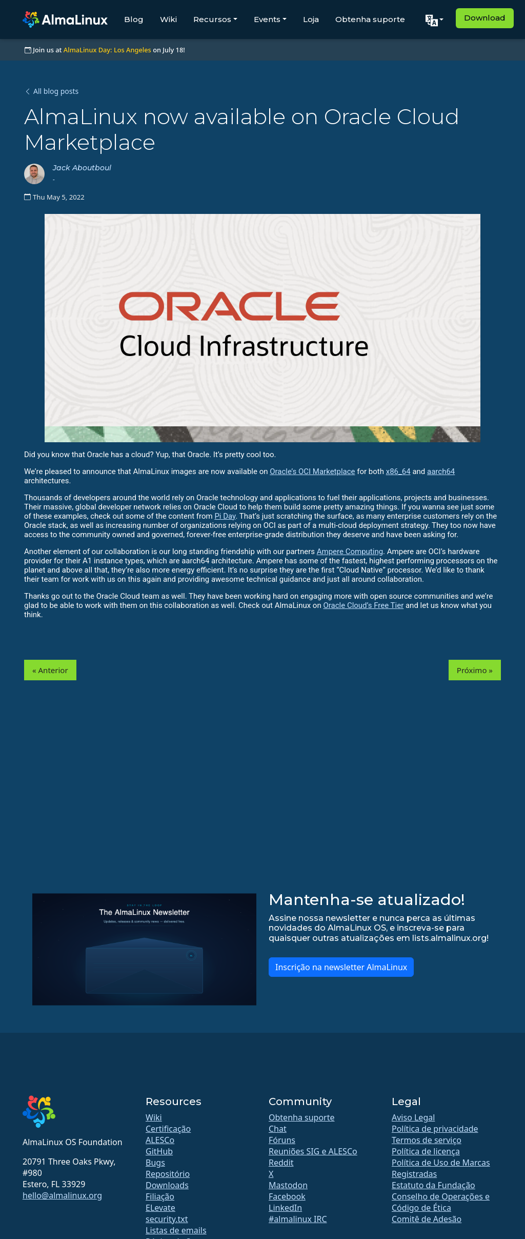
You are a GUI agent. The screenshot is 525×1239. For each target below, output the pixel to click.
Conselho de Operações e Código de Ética (441, 1202)
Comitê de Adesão (426, 1219)
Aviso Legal (413, 1117)
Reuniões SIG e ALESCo (313, 1151)
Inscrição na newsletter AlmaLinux (341, 967)
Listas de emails (176, 1230)
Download (485, 18)
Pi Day (224, 516)
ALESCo (160, 1140)
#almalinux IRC (298, 1219)
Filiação (160, 1196)
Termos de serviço (426, 1140)
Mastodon (288, 1185)
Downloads (167, 1185)
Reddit (281, 1162)
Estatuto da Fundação (433, 1185)
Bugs (155, 1162)
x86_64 (398, 471)
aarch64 (441, 471)
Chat (278, 1128)
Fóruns (282, 1140)
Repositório (168, 1173)
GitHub (159, 1151)
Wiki (168, 19)
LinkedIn (285, 1207)
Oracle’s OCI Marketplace (312, 471)
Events (267, 19)
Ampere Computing (350, 551)
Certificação (168, 1128)
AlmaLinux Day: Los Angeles (107, 49)
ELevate (160, 1207)
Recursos (212, 19)
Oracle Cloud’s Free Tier (363, 605)
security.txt (167, 1219)
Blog (134, 19)
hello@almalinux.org (62, 1195)
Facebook (287, 1196)
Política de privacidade (435, 1128)
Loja (311, 19)
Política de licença (426, 1151)
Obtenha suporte (370, 19)
